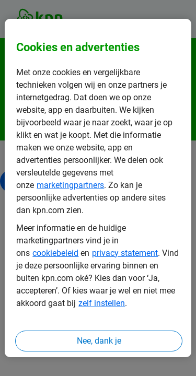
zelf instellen (101, 303)
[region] (98, 188)
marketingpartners (70, 185)
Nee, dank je (99, 341)
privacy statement (125, 253)
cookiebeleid (55, 253)
